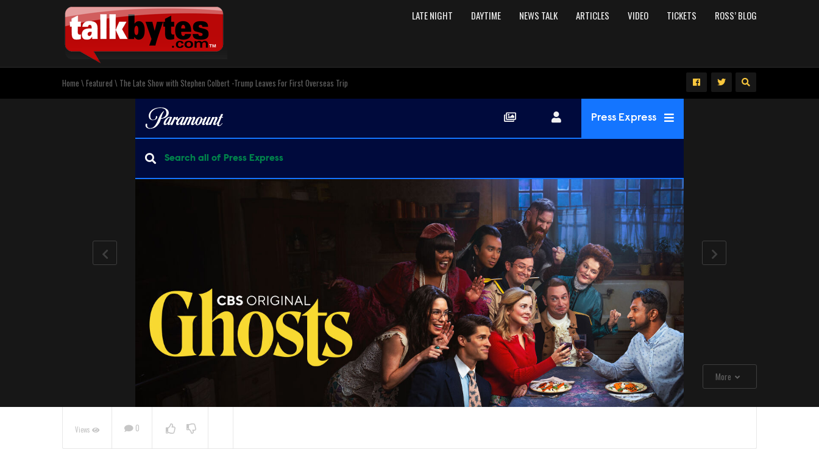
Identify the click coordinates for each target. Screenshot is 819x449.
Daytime (486, 15)
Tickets (682, 15)
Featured (99, 83)
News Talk (538, 15)
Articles (592, 15)
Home (70, 83)
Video (638, 15)
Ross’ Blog (736, 15)
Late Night (432, 15)
